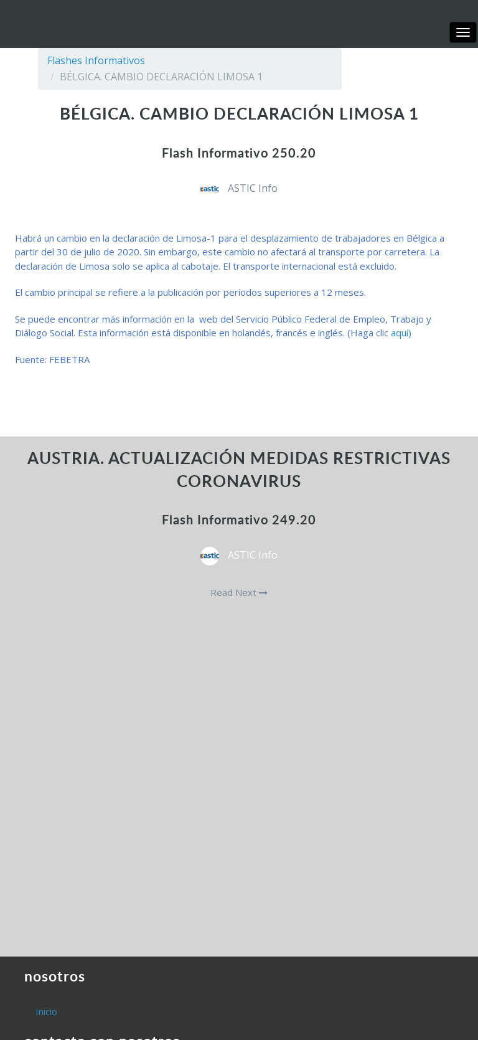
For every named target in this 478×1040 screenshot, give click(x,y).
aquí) (401, 332)
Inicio (46, 1011)
